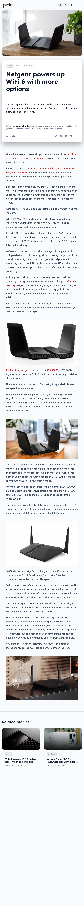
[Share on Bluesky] (56, 136)
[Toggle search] (66, 5)
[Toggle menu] (78, 5)
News (10, 66)
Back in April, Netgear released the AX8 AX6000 (32, 370)
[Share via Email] (71, 136)
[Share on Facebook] (61, 136)
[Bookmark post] (76, 136)
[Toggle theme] (60, 5)
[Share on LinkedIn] (66, 136)
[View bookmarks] (72, 5)
